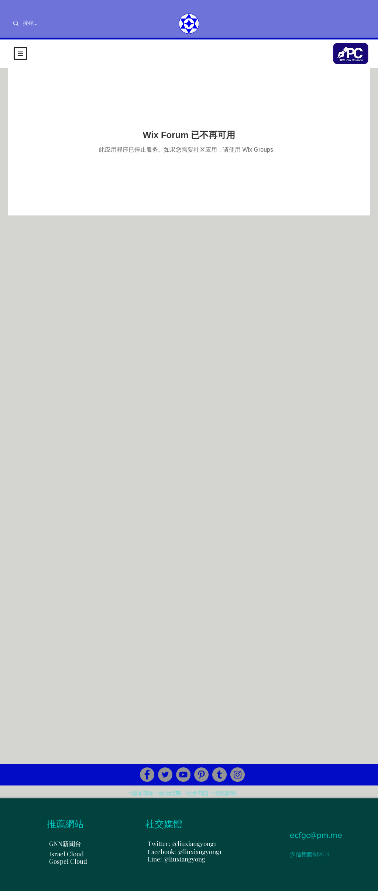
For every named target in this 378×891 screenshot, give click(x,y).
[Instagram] (237, 774)
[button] (20, 53)
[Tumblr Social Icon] (219, 774)
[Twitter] (165, 774)
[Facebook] (147, 774)
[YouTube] (183, 774)
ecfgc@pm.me (316, 834)
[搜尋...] (54, 23)
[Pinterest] (201, 774)
